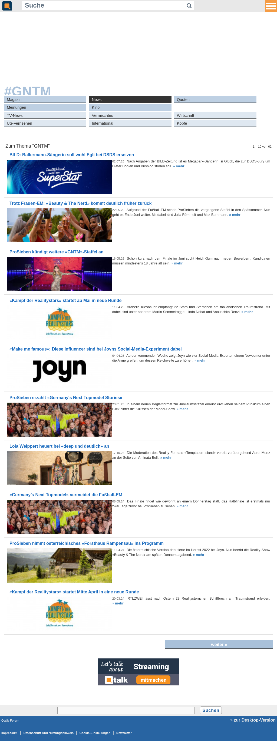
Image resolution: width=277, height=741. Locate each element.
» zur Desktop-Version (253, 720)
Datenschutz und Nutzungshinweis (49, 733)
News (97, 99)
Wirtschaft (185, 115)
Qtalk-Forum (10, 720)
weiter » (219, 644)
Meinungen (16, 107)
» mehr (178, 166)
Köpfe (182, 123)
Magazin (14, 99)
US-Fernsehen (19, 123)
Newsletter (124, 733)
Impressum (9, 733)
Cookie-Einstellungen (95, 733)
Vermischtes (102, 115)
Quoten (183, 99)
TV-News (14, 115)
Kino (96, 107)
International (102, 123)
